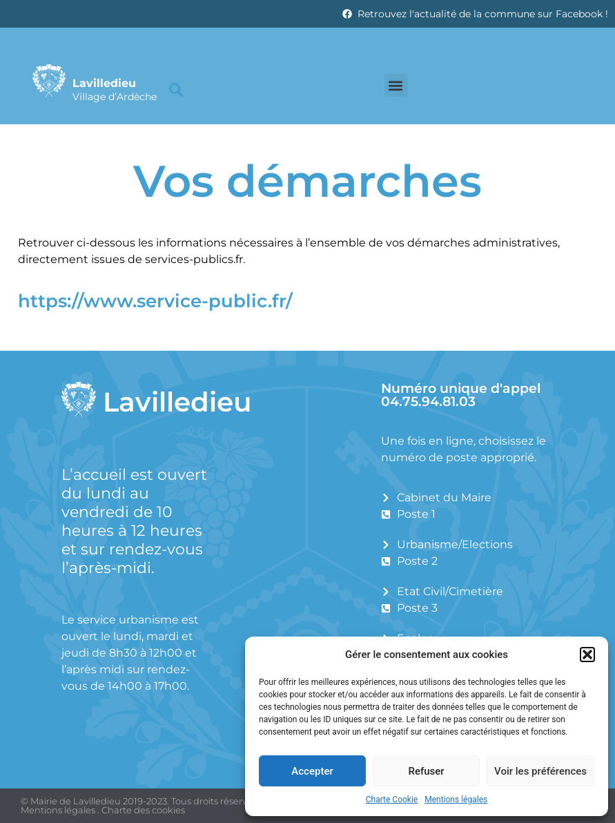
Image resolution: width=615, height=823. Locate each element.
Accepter (312, 771)
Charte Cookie (392, 799)
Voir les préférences (540, 771)
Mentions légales (455, 799)
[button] (587, 654)
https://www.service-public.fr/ (155, 300)
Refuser (426, 771)
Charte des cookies (143, 809)
